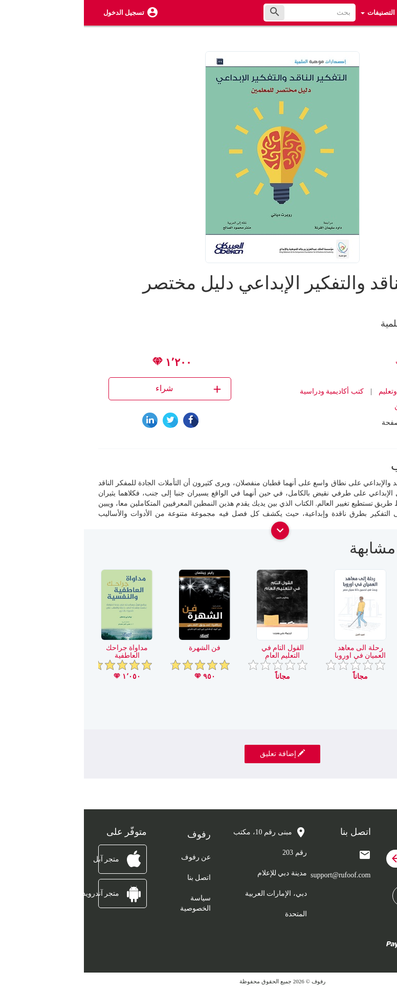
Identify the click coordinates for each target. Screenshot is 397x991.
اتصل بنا (115, 877)
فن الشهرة (121, 648)
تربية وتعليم (312, 391)
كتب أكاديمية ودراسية (248, 391)
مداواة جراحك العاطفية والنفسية (43, 655)
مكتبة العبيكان (331, 407)
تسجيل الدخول (39, 12)
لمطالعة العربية (354, 648)
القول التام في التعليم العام (199, 651)
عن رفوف (112, 857)
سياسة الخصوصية (111, 903)
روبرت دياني (330, 360)
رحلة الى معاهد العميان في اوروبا (276, 651)
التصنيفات (294, 12)
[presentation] (375, 552)
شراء (106, 389)
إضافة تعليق (198, 753)
